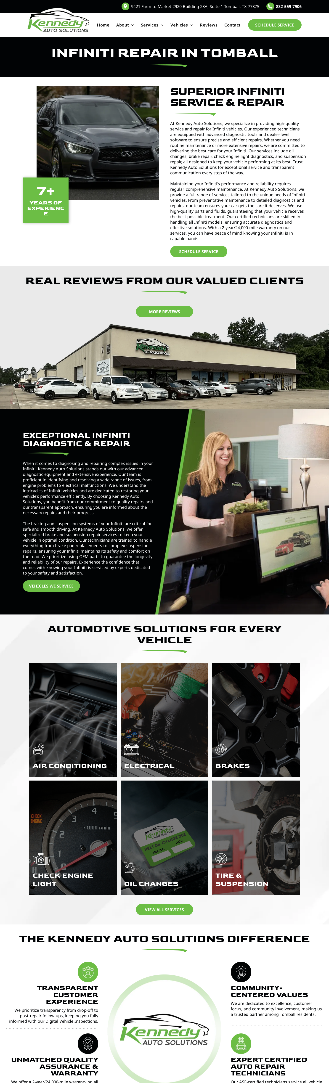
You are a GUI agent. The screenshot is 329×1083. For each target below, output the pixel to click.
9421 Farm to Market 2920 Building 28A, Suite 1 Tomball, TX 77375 (195, 6)
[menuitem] (103, 25)
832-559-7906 (289, 6)
